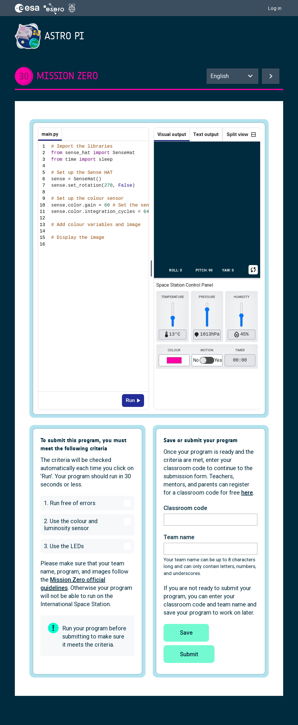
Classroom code (185, 507)
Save (186, 632)
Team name (179, 537)
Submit (189, 654)
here (247, 492)
